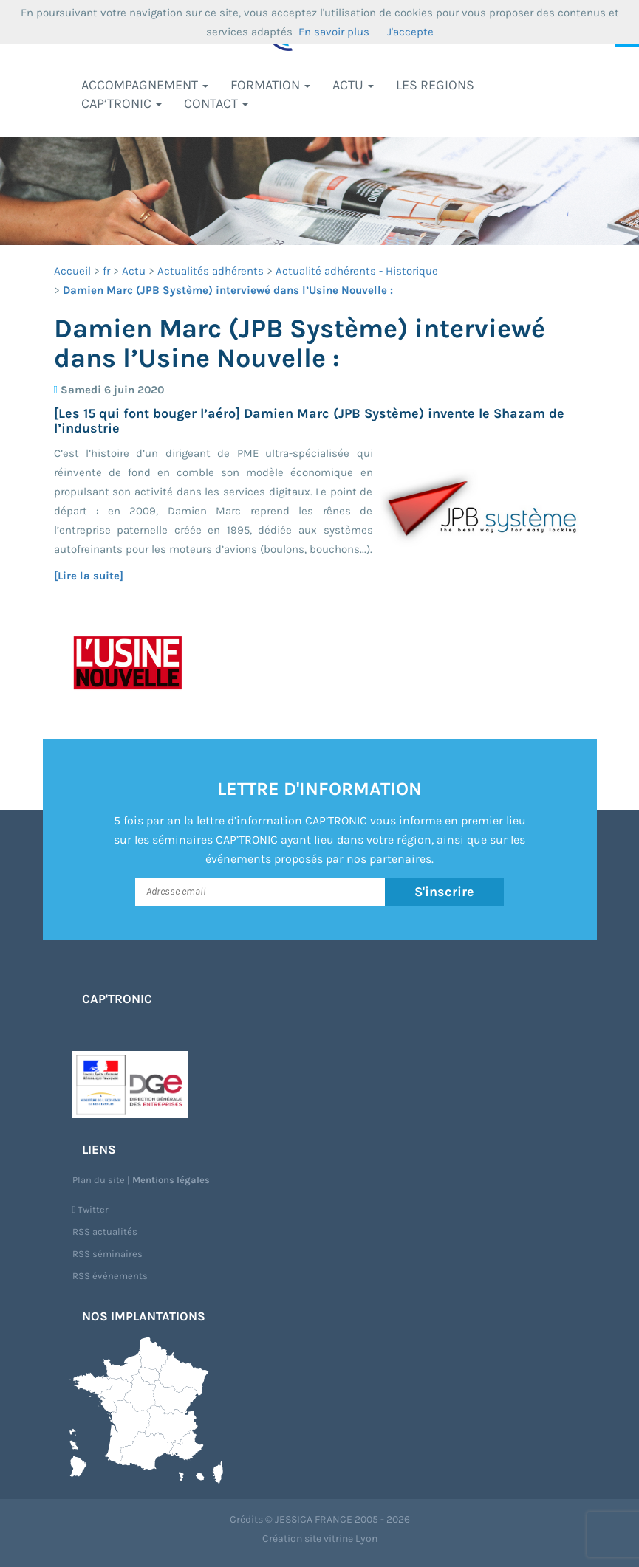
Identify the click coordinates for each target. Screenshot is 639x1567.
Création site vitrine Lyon (319, 1538)
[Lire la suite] (88, 575)
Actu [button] (353, 85)
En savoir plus (333, 31)
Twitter (90, 1209)
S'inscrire (444, 892)
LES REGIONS (435, 85)
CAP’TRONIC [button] (121, 103)
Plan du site (98, 1179)
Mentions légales (171, 1179)
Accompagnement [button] (144, 85)
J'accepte (410, 31)
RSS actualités (104, 1231)
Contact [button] (216, 103)
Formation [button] (270, 85)
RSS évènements (110, 1275)
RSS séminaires (107, 1253)
